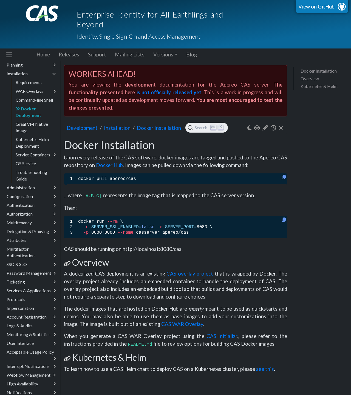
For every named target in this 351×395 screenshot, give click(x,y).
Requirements (29, 82)
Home (43, 54)
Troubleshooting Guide (31, 175)
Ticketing (31, 282)
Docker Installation (319, 70)
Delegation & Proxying (31, 231)
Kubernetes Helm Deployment (32, 142)
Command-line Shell (34, 99)
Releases (69, 54)
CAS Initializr (221, 336)
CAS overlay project (189, 274)
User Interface (31, 343)
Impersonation (31, 308)
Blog (191, 54)
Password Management (31, 273)
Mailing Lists (130, 54)
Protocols (31, 299)
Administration (31, 187)
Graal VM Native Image (32, 127)
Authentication (31, 205)
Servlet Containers (36, 154)
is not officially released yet (169, 92)
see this (265, 369)
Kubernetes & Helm (319, 86)
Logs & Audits (31, 325)
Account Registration (31, 317)
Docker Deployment (28, 112)
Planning (31, 65)
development (82, 128)
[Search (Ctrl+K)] (206, 128)
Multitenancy (31, 222)
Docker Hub (109, 165)
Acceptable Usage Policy (31, 352)
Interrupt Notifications (31, 366)
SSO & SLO (31, 264)
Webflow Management (31, 375)
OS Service (26, 163)
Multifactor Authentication (31, 252)
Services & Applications (31, 290)
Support (97, 54)
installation (117, 128)
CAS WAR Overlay (182, 324)
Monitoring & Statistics (31, 334)
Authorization (31, 214)
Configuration (31, 196)
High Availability (31, 383)
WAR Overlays (36, 91)
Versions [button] (163, 54)
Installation (31, 73)
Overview (310, 78)
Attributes (31, 240)
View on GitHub (316, 7)
